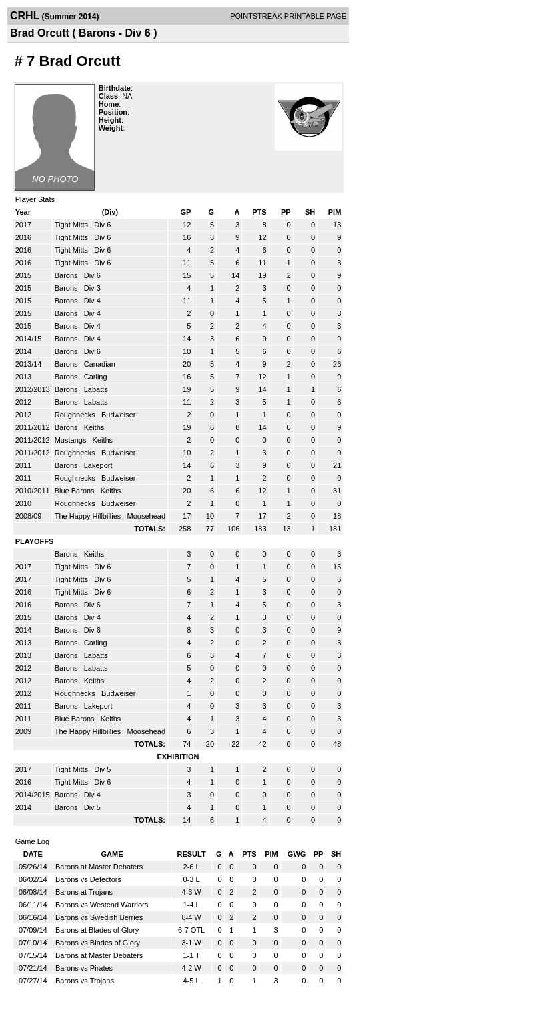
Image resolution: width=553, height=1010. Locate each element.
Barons (67, 275)
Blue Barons (76, 491)
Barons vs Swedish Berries (99, 917)
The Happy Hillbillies (89, 516)
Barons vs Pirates (84, 968)
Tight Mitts (72, 225)
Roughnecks (76, 415)
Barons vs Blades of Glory (97, 943)
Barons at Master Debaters (99, 867)
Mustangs (72, 440)
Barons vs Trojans (84, 981)
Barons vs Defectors (88, 879)
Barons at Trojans (84, 892)
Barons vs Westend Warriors (101, 905)
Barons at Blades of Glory (97, 930)
